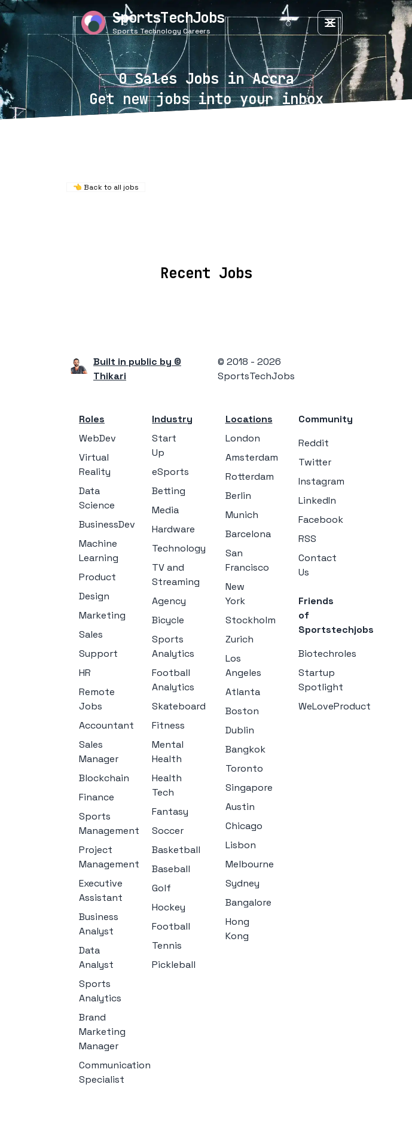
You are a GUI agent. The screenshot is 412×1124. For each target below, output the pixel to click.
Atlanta (242, 692)
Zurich (239, 639)
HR (85, 672)
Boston (242, 711)
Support (98, 653)
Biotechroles (327, 653)
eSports (170, 471)
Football (171, 926)
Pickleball (174, 964)
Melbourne (249, 864)
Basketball (176, 849)
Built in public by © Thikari (137, 368)
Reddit (313, 443)
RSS (307, 538)
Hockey (168, 907)
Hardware (173, 529)
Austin (240, 806)
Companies (180, 238)
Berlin (238, 495)
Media (165, 510)
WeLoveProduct (334, 706)
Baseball (171, 869)
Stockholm (250, 620)
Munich (241, 514)
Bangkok (245, 749)
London (242, 438)
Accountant (106, 725)
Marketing (102, 615)
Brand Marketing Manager (102, 1031)
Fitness (168, 725)
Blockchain (104, 778)
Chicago (244, 826)
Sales (91, 634)
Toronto (244, 768)
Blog (303, 238)
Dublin (239, 730)
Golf (161, 888)
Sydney (242, 883)
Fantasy (170, 811)
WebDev (97, 438)
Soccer (168, 830)
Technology (179, 548)
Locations (114, 238)
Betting (168, 491)
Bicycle (168, 620)
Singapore (249, 787)
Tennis (167, 945)
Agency (169, 601)
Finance (96, 797)
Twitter (314, 462)
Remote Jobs (201, 222)
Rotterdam (249, 476)
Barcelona (248, 534)
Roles (92, 419)
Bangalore (248, 902)
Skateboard (179, 706)
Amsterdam (251, 457)
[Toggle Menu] (330, 22)
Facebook (320, 519)
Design (94, 596)
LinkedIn (317, 500)
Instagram (321, 481)
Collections (250, 238)
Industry (172, 419)
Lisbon (240, 845)
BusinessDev (107, 524)
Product (97, 577)
